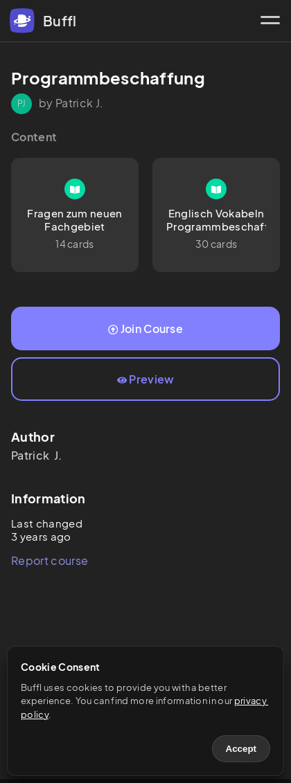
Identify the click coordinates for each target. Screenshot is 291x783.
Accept (241, 749)
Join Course (145, 328)
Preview (146, 379)
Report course (49, 560)
